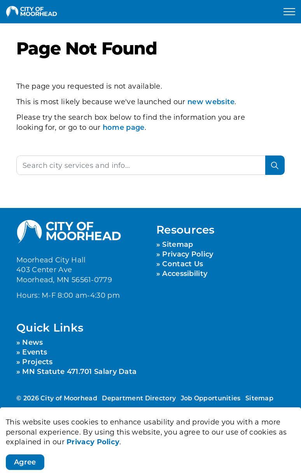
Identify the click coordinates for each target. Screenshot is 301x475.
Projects (37, 361)
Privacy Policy (92, 465)
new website (210, 101)
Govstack (68, 421)
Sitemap (177, 244)
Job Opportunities (211, 398)
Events (34, 351)
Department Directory (139, 398)
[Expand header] (289, 11)
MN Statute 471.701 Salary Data (79, 371)
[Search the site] (150, 165)
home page (124, 127)
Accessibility (184, 273)
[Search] (275, 165)
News (32, 342)
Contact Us (182, 263)
